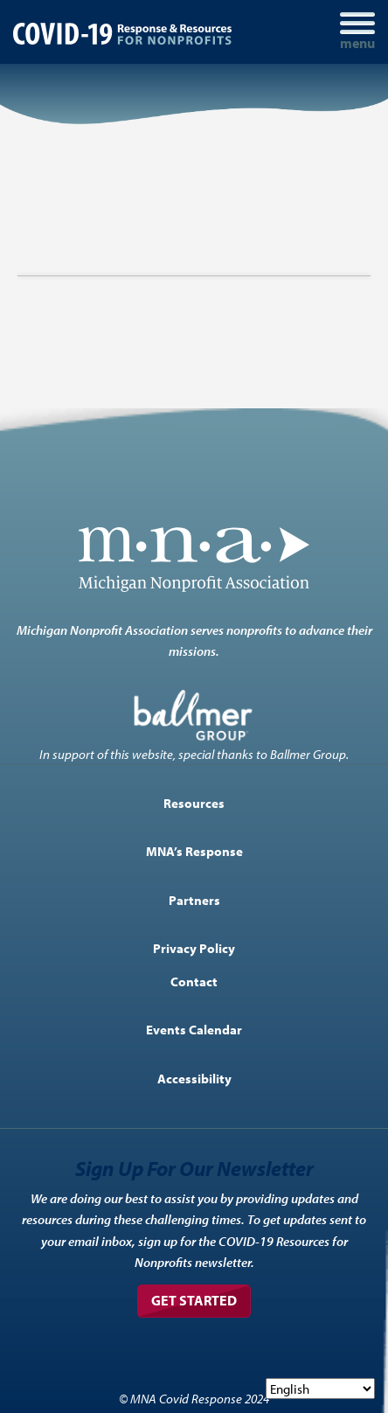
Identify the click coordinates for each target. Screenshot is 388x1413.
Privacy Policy (194, 948)
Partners (194, 899)
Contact (194, 981)
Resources (194, 802)
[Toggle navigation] (357, 32)
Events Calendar (194, 1029)
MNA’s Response (194, 851)
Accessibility (194, 1078)
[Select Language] (320, 1388)
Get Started (194, 1300)
